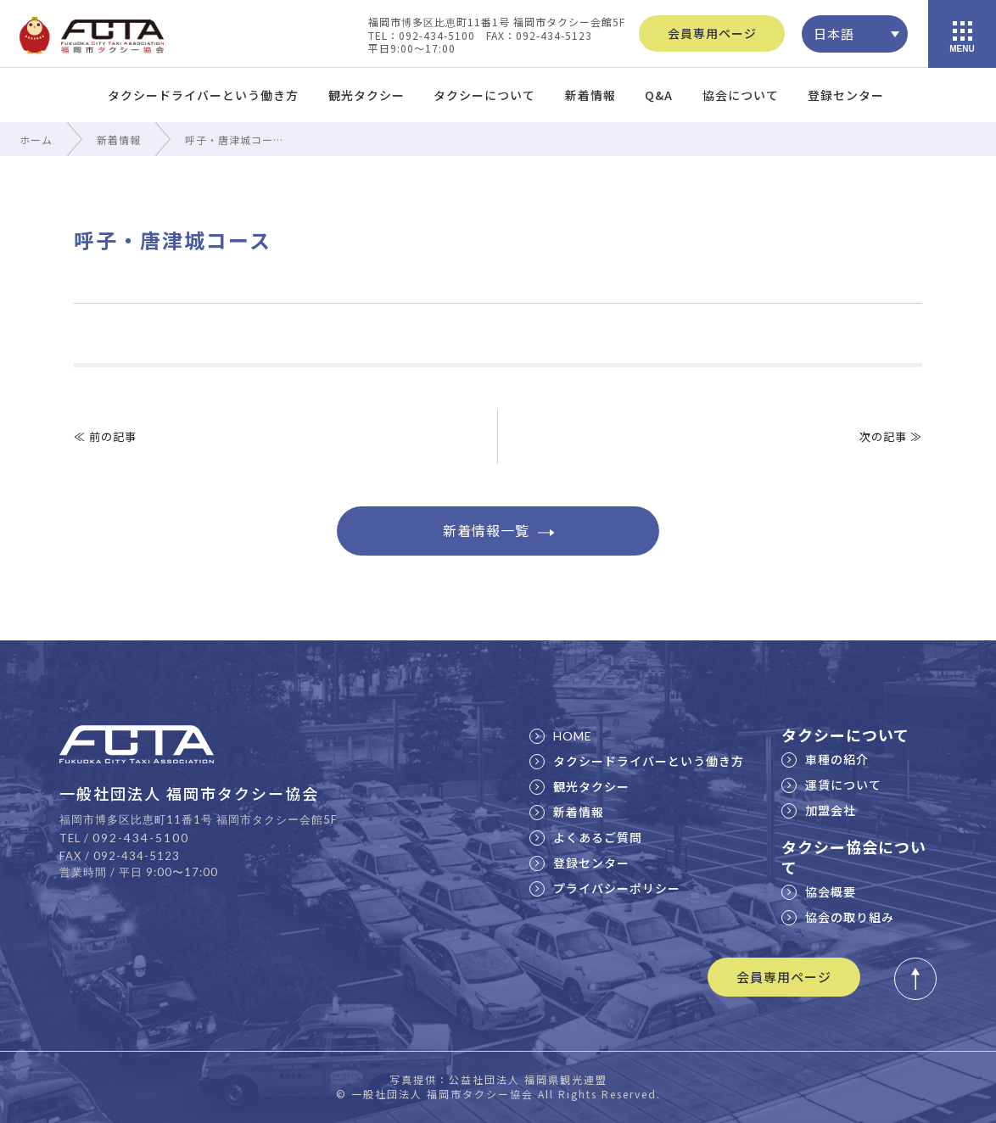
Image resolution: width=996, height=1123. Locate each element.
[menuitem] (855, 34)
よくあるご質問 (585, 837)
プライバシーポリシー (604, 888)
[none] (855, 34)
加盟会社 (818, 810)
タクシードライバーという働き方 (203, 95)
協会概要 (818, 891)
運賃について (831, 784)
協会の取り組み (837, 916)
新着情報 (590, 95)
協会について (740, 95)
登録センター (846, 95)
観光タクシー (366, 95)
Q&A (659, 95)
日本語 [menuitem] (834, 33)
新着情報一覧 (498, 530)
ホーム (36, 139)
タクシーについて (484, 95)
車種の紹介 (825, 759)
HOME (560, 736)
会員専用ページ (712, 33)
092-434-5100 (140, 837)
